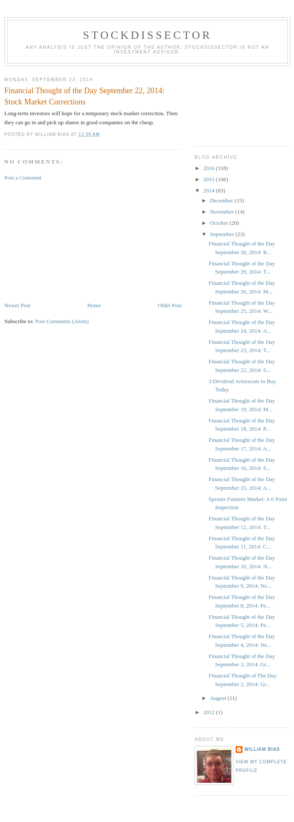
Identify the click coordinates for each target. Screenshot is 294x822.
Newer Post (17, 305)
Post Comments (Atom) (62, 321)
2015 (209, 179)
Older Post (170, 305)
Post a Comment (23, 177)
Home (94, 305)
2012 (209, 712)
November (222, 211)
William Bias (262, 749)
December (222, 200)
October (220, 223)
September (223, 234)
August (219, 698)
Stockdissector (147, 35)
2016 (209, 168)
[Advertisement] (69, 241)
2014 (209, 190)
